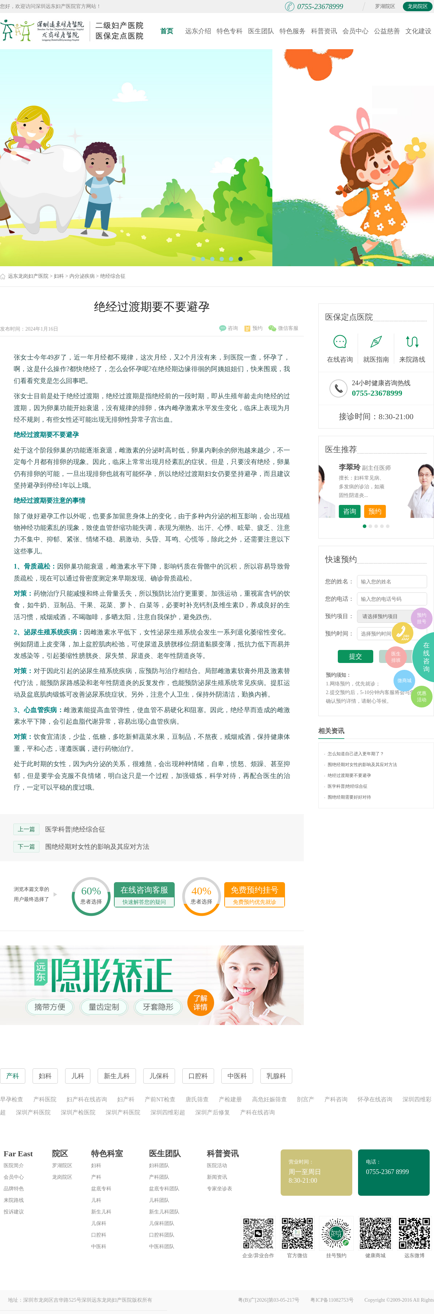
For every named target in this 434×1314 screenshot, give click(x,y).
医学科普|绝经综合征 (75, 829)
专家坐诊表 (219, 1188)
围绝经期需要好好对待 (347, 797)
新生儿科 (101, 1212)
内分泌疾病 (82, 276)
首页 (166, 31)
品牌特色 (14, 1188)
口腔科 (98, 1235)
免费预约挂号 (254, 896)
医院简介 (14, 1165)
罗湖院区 (385, 6)
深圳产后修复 (212, 1112)
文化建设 (418, 31)
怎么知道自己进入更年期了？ (354, 753)
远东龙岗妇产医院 (28, 276)
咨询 (228, 328)
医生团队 (261, 31)
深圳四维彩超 (167, 1112)
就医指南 (378, 348)
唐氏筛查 (197, 1099)
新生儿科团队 (164, 1212)
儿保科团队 (161, 1223)
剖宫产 (305, 1099)
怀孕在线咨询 (375, 1099)
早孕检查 (11, 1099)
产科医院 (44, 1099)
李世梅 (387, 467)
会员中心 (355, 31)
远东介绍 (198, 31)
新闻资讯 (217, 1177)
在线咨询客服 (144, 896)
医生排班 (396, 657)
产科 (96, 1177)
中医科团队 (161, 1246)
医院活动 (217, 1165)
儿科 (96, 1200)
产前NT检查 (160, 1099)
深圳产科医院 (33, 1112)
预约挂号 (421, 618)
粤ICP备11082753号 (331, 1300)
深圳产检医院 (78, 1112)
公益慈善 (387, 31)
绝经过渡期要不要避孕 (347, 775)
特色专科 (230, 31)
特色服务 (293, 31)
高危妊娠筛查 (269, 1099)
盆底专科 (101, 1188)
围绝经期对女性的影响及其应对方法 (97, 846)
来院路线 (412, 349)
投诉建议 (14, 1212)
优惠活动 (421, 696)
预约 (253, 328)
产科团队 (159, 1177)
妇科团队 (159, 1165)
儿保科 (98, 1223)
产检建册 (230, 1099)
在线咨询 (342, 348)
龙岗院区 (418, 6)
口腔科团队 (161, 1235)
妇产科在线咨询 (87, 1099)
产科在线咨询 (257, 1112)
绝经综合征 (112, 276)
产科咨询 (336, 1099)
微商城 (404, 680)
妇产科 (126, 1099)
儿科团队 (159, 1200)
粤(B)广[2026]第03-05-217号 (268, 1300)
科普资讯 (324, 31)
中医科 (98, 1246)
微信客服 (283, 328)
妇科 (59, 276)
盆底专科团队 (164, 1188)
